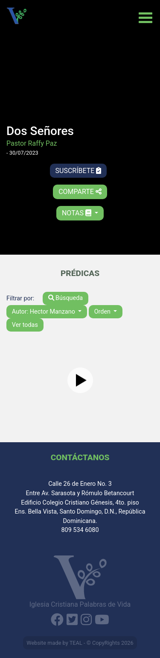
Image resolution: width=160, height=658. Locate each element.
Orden (103, 311)
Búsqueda (65, 298)
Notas (77, 213)
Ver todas (25, 325)
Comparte (80, 192)
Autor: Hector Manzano (44, 311)
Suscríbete (78, 171)
